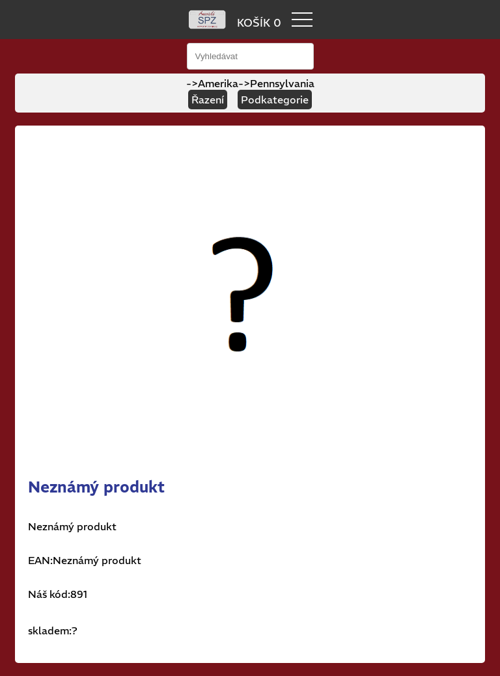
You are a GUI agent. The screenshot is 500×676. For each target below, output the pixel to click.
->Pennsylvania (276, 83)
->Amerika (212, 83)
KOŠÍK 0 (259, 23)
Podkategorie (275, 99)
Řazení (207, 99)
